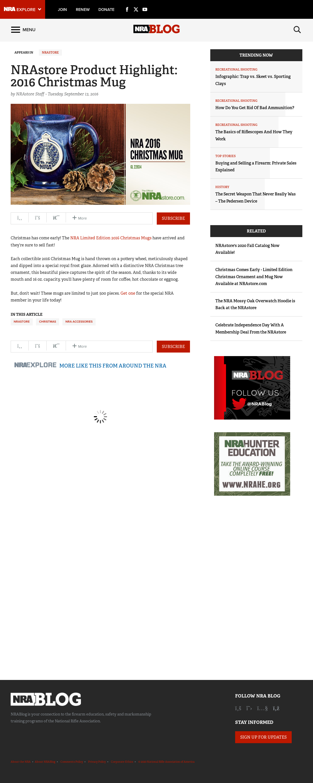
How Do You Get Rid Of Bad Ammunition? (254, 107)
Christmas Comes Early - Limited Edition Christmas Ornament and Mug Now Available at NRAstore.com (253, 276)
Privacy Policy (97, 761)
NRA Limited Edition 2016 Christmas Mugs (110, 238)
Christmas (47, 321)
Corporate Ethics (122, 761)
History (222, 187)
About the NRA (21, 761)
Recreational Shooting (236, 70)
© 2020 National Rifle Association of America (166, 761)
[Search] (297, 30)
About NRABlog (45, 761)
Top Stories (225, 156)
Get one (127, 293)
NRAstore (50, 53)
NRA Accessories (79, 321)
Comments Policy (71, 761)
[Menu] (23, 30)
